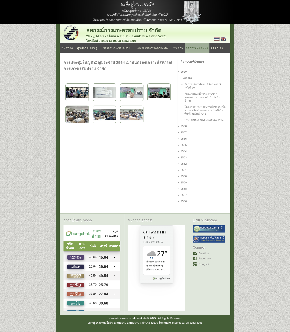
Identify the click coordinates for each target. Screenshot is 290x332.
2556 (184, 201)
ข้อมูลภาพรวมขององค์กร (116, 48)
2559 (184, 182)
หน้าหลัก (67, 47)
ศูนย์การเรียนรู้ (87, 47)
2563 (184, 157)
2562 (184, 163)
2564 (184, 151)
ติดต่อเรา (217, 47)
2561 (184, 169)
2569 (184, 71)
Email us (204, 253)
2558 (184, 188)
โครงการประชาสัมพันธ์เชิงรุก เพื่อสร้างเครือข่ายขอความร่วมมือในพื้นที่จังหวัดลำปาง (205, 110)
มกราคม (188, 77)
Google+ (203, 264)
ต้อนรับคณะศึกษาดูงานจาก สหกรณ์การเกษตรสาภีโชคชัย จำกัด (202, 97)
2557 (184, 195)
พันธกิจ (178, 47)
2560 (184, 176)
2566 (184, 138)
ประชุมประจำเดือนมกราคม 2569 (204, 119)
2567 (184, 132)
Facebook (204, 258)
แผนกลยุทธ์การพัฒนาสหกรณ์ (152, 48)
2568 (184, 126)
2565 (184, 144)
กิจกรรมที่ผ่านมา (197, 47)
